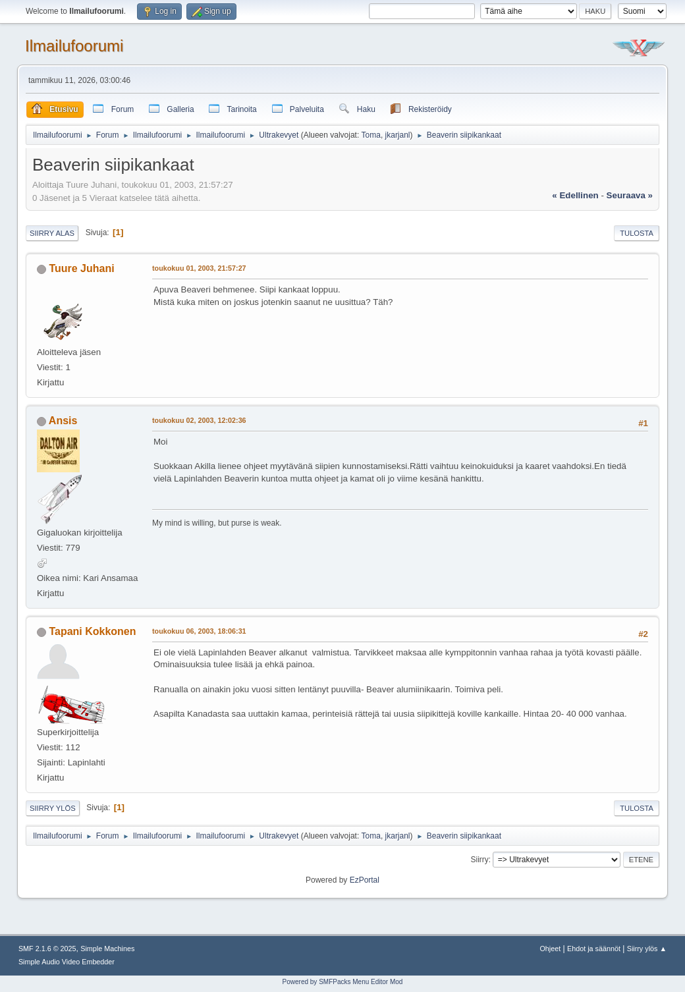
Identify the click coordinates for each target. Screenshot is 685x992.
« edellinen (575, 195)
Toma (371, 135)
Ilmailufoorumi (74, 46)
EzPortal (364, 880)
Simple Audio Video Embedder (66, 962)
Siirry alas (52, 233)
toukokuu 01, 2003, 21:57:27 (199, 268)
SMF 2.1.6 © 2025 (47, 948)
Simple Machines (107, 948)
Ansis (63, 420)
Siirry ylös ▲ (647, 948)
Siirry (479, 859)
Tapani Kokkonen (92, 631)
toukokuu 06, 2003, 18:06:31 (199, 631)
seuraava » (630, 195)
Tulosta (636, 233)
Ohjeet (550, 948)
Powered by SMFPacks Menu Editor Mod (343, 981)
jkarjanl (397, 135)
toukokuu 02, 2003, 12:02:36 (199, 420)
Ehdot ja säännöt (593, 948)
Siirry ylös (53, 808)
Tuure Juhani (81, 268)
